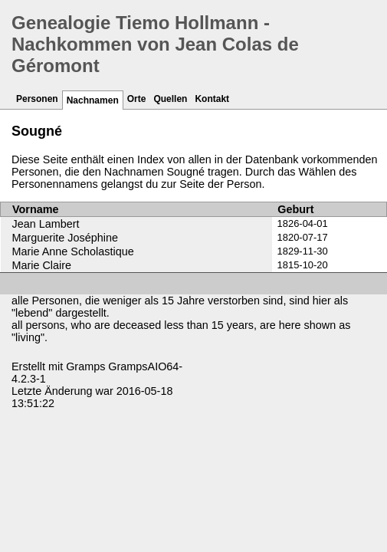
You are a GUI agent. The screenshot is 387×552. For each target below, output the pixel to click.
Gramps (85, 366)
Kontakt (212, 99)
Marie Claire (42, 265)
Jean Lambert (46, 224)
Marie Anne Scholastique (73, 251)
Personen (37, 99)
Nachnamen (93, 100)
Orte (136, 99)
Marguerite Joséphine (65, 238)
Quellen (170, 99)
